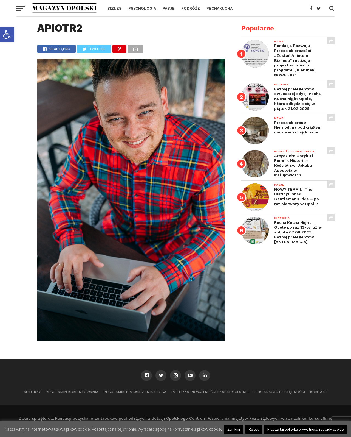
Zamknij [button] (233, 429)
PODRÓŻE (190, 8)
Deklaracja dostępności (279, 392)
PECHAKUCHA (219, 8)
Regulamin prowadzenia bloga (134, 392)
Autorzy (32, 392)
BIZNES (114, 8)
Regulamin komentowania (72, 392)
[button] (7, 34)
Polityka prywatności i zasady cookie (210, 392)
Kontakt (318, 392)
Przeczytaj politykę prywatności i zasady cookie (305, 429)
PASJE (169, 8)
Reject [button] (254, 429)
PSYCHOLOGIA (142, 8)
